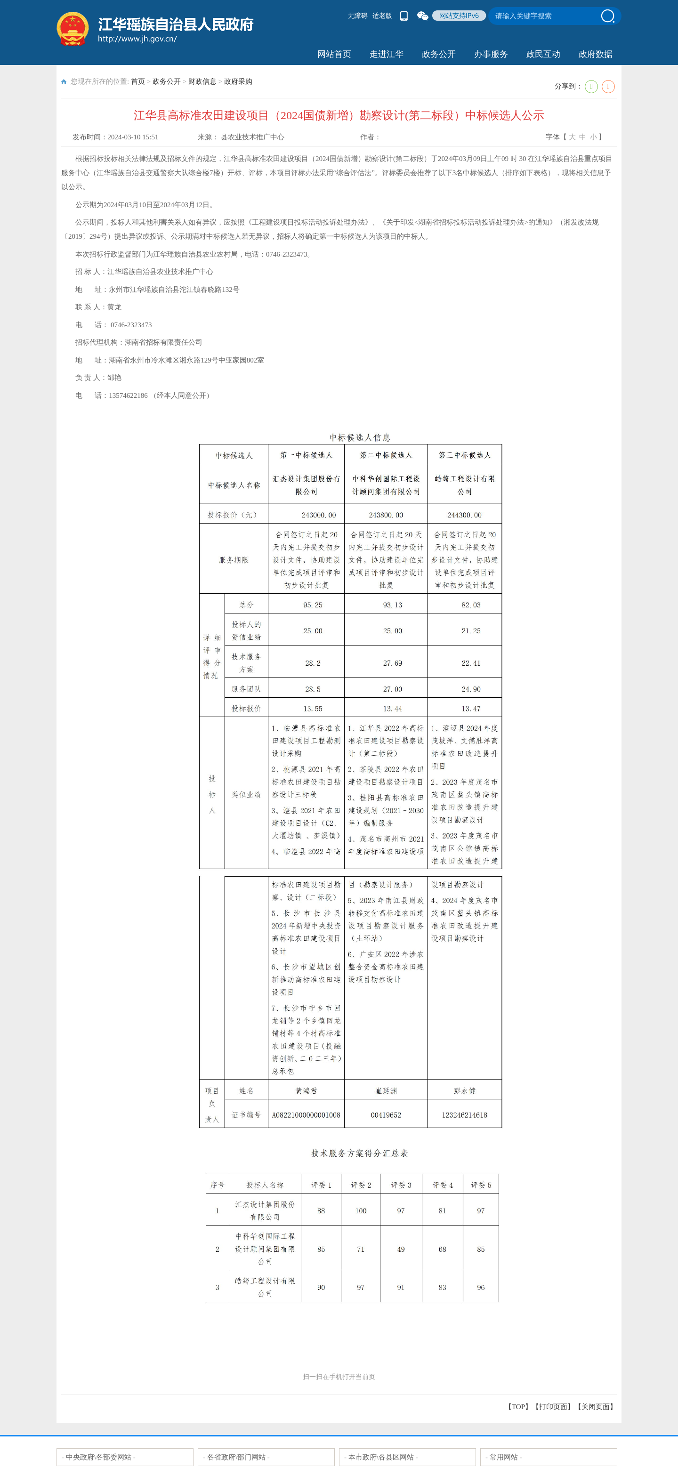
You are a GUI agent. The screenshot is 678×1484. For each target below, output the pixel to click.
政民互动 (543, 54)
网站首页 (334, 54)
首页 (138, 81)
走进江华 (387, 54)
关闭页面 (595, 1407)
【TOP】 (518, 1407)
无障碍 (358, 15)
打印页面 (553, 1407)
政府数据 (596, 54)
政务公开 (439, 54)
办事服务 (491, 54)
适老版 (382, 15)
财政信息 (202, 81)
